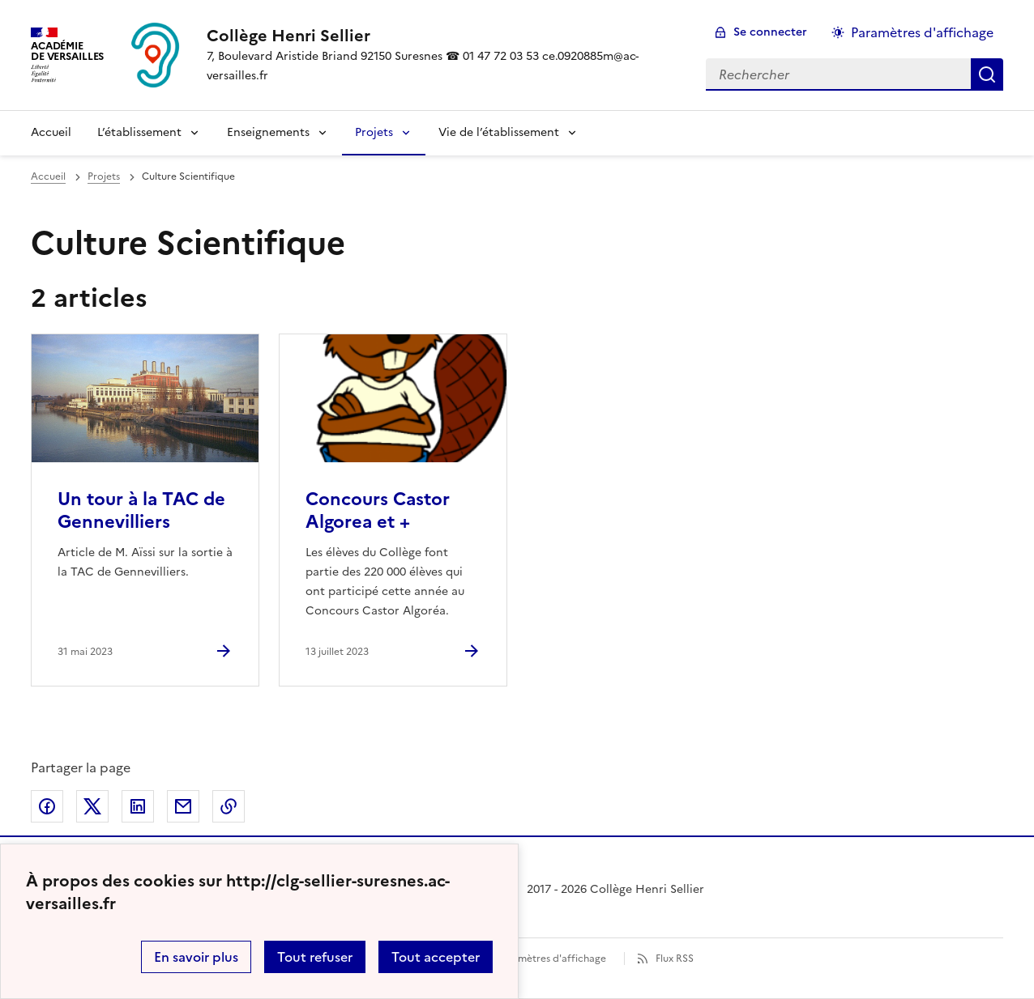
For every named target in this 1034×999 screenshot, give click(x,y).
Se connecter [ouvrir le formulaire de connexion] (770, 31)
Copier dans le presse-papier (228, 806)
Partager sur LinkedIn (138, 806)
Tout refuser (314, 957)
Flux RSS (675, 958)
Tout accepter (435, 957)
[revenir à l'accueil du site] (443, 35)
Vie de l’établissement (498, 132)
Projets (374, 132)
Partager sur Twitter (92, 806)
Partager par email (183, 806)
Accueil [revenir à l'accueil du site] (48, 176)
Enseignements (268, 132)
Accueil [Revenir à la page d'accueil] (51, 132)
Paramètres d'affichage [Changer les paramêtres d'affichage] (922, 32)
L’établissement (139, 132)
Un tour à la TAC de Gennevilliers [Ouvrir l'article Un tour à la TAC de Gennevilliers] (141, 510)
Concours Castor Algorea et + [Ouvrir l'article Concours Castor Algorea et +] (378, 510)
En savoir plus (196, 957)
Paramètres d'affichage (551, 958)
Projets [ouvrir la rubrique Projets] (104, 176)
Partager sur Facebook (47, 806)
